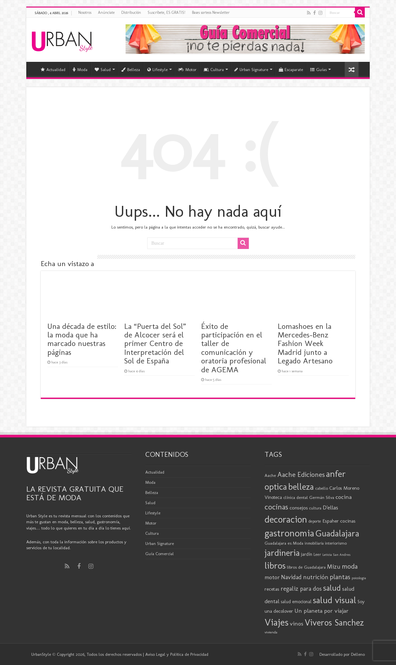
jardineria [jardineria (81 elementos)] (282, 552)
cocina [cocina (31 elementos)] (344, 497)
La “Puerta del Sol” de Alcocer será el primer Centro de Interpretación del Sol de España (155, 343)
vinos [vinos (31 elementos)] (296, 623)
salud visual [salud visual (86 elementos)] (334, 600)
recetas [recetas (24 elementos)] (272, 589)
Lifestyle (157, 69)
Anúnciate (106, 12)
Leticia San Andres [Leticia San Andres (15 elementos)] (336, 555)
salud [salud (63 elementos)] (332, 588)
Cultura (214, 69)
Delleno (358, 654)
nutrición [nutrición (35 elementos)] (315, 577)
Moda (80, 69)
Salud (103, 69)
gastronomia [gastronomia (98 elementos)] (289, 533)
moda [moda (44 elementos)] (350, 566)
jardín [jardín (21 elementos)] (306, 554)
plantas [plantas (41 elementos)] (340, 577)
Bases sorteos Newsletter (211, 12)
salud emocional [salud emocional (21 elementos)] (296, 601)
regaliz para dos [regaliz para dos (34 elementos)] (301, 588)
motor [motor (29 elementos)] (272, 577)
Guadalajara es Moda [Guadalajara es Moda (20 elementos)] (284, 543)
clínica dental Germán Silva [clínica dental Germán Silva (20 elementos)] (308, 497)
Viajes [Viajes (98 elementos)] (277, 622)
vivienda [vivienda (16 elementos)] (271, 632)
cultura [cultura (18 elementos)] (315, 507)
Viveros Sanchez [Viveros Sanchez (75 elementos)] (334, 622)
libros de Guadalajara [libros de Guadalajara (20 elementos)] (306, 567)
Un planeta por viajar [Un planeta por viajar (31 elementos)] (321, 610)
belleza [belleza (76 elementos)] (301, 486)
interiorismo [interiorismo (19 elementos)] (336, 543)
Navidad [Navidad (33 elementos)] (291, 577)
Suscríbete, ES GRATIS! (166, 12)
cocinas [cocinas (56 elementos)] (276, 506)
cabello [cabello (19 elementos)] (321, 488)
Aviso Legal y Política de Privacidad (176, 654)
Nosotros (84, 12)
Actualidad (53, 69)
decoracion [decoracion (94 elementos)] (286, 519)
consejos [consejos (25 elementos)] (299, 508)
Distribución (131, 12)
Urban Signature (251, 69)
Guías (318, 69)
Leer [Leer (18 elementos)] (317, 554)
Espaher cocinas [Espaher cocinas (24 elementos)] (339, 521)
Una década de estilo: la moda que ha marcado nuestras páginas (81, 339)
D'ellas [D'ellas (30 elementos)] (330, 507)
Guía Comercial (159, 553)
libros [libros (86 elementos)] (275, 565)
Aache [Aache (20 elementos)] (270, 475)
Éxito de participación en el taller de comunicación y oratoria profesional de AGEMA (233, 347)
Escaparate (291, 69)
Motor (187, 69)
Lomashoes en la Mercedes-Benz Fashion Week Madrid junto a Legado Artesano (305, 343)
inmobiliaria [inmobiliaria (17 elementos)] (314, 543)
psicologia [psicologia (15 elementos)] (359, 578)
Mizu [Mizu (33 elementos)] (333, 566)
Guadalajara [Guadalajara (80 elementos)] (337, 533)
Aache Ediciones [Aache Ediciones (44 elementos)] (301, 474)
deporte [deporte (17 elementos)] (315, 521)
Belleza (130, 69)
